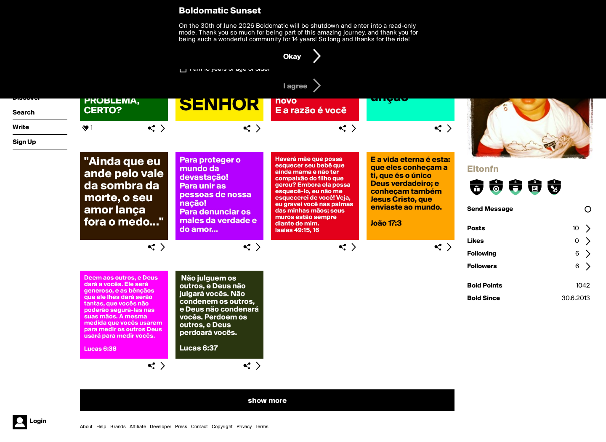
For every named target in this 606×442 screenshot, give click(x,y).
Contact (199, 426)
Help (101, 426)
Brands (118, 426)
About (86, 426)
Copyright (222, 426)
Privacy (244, 426)
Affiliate (138, 426)
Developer (160, 426)
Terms (261, 426)
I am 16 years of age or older (230, 69)
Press (181, 426)
